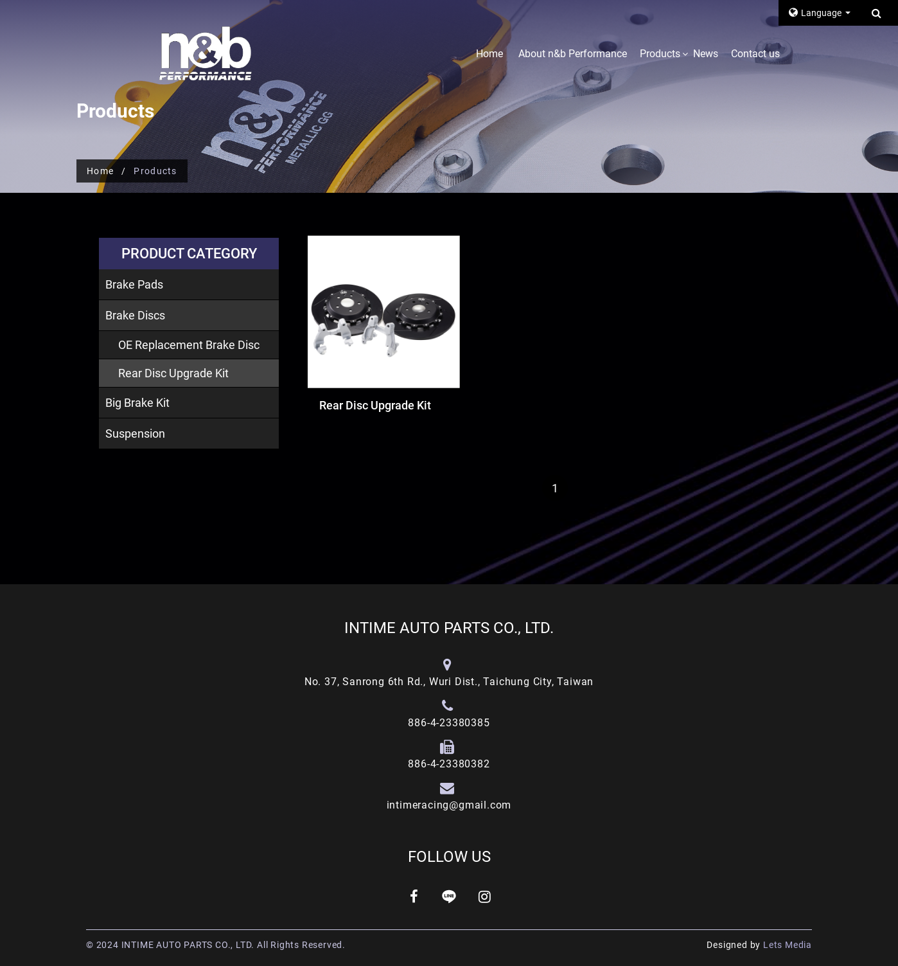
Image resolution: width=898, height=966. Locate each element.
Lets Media (787, 945)
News (705, 54)
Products (660, 54)
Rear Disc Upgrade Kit (173, 373)
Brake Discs (135, 315)
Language (816, 12)
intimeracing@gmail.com (449, 805)
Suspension (135, 433)
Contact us (755, 54)
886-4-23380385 (448, 723)
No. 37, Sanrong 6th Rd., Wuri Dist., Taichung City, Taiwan (449, 681)
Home (489, 54)
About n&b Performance (572, 54)
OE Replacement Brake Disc (189, 345)
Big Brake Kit (137, 402)
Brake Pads (134, 284)
